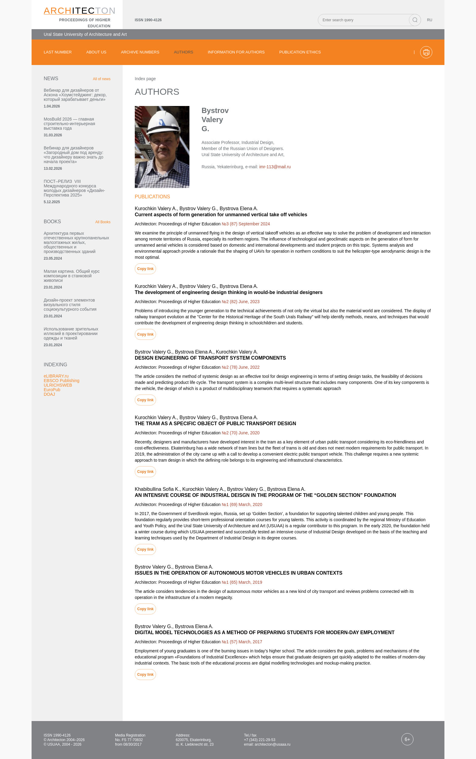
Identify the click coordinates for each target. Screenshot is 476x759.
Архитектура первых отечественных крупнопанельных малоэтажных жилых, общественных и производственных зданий (76, 242)
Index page (145, 78)
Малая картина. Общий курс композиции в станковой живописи (72, 276)
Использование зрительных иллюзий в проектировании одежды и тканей (71, 333)
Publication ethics (300, 52)
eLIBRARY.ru (56, 376)
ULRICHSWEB (58, 385)
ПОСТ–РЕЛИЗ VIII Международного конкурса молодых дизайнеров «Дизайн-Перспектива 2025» (74, 188)
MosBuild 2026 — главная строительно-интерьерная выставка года (69, 124)
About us (96, 52)
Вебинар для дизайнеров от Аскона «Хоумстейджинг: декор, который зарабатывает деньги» (75, 95)
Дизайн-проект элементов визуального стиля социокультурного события (70, 305)
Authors (183, 52)
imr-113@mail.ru (275, 166)
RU (429, 20)
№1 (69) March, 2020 (242, 504)
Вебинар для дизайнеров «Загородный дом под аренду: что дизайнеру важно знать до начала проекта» (73, 154)
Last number (58, 52)
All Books (102, 222)
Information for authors (236, 52)
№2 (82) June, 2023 (241, 301)
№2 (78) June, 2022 (241, 367)
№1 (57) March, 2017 (242, 641)
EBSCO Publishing (62, 380)
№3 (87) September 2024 (246, 223)
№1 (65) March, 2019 (242, 582)
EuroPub (52, 389)
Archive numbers (140, 52)
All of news (101, 79)
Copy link (145, 269)
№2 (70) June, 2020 (241, 432)
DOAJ (49, 394)
